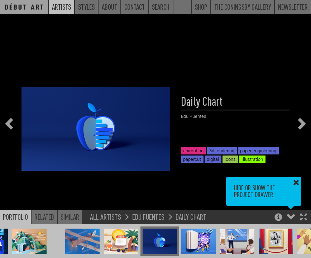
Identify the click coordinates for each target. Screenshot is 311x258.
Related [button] (44, 216)
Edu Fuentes (148, 216)
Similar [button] (70, 216)
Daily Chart (191, 216)
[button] (303, 217)
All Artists (105, 216)
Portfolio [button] (15, 216)
